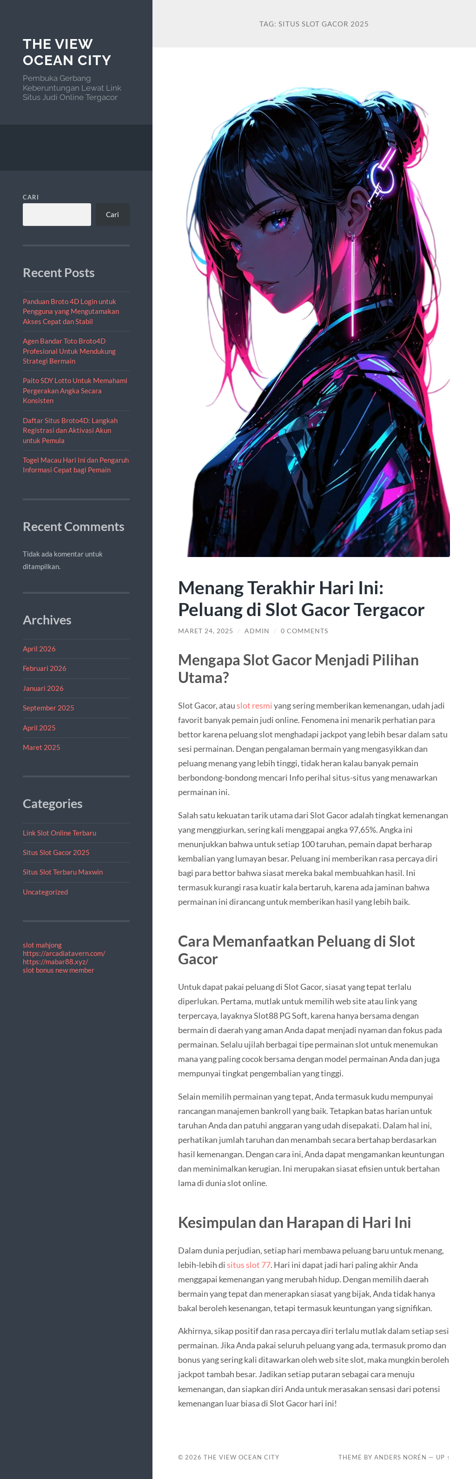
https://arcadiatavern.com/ (64, 953)
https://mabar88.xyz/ (55, 961)
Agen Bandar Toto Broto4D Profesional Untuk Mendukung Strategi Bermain (69, 351)
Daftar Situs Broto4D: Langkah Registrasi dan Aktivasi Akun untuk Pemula (70, 430)
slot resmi (254, 705)
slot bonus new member (58, 970)
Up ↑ (443, 1457)
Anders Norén (400, 1457)
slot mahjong (42, 945)
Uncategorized (45, 892)
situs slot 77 (249, 1265)
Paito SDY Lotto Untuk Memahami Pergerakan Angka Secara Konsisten (75, 390)
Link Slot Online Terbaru (59, 833)
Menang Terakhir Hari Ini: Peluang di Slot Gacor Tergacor (301, 598)
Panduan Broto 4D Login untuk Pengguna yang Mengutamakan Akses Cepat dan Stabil (71, 311)
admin (257, 631)
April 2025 (39, 727)
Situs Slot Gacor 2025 (56, 852)
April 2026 (39, 648)
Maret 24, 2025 (205, 631)
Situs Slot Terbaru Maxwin (63, 872)
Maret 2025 (41, 747)
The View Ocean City (67, 52)
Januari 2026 (43, 688)
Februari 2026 (44, 668)
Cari (31, 197)
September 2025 (48, 707)
